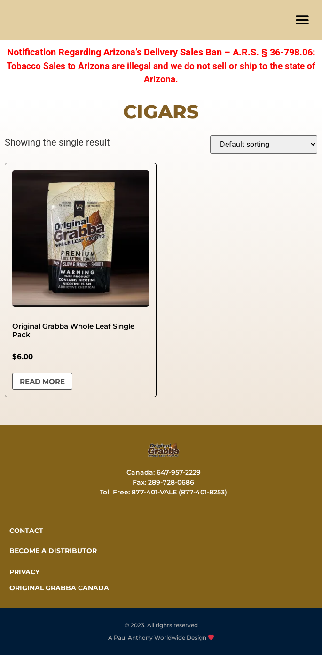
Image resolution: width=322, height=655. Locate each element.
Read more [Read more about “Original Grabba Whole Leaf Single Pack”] (42, 381)
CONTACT (26, 530)
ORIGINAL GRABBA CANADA (59, 588)
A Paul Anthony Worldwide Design (161, 637)
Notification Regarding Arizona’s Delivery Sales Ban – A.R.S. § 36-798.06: (161, 52)
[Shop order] (263, 144)
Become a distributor (53, 551)
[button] (302, 20)
